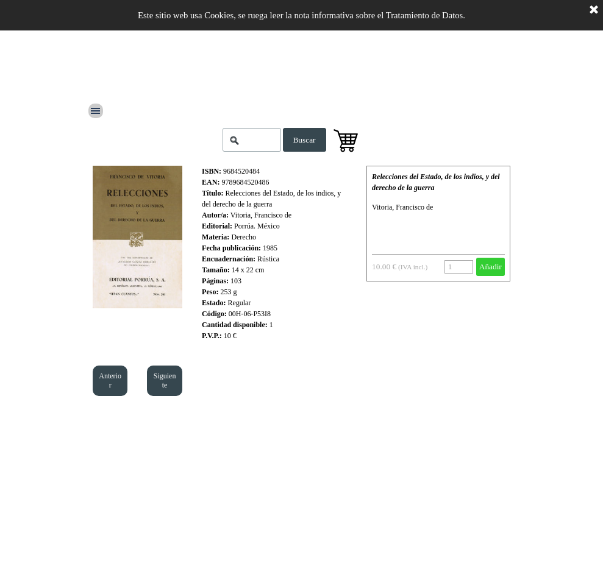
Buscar (304, 139)
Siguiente (165, 380)
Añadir (490, 266)
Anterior (110, 380)
